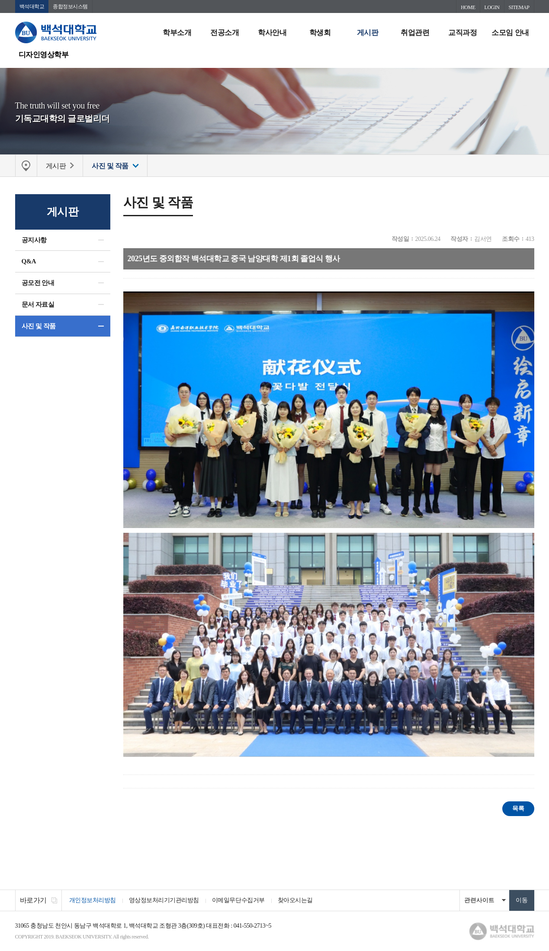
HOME (468, 7)
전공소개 (224, 33)
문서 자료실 (38, 304)
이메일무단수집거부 (238, 900)
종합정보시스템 (70, 6)
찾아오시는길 (295, 900)
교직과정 (462, 33)
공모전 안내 (38, 282)
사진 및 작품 (39, 326)
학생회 (320, 33)
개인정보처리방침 (92, 900)
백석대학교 (32, 6)
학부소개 (177, 33)
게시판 (368, 33)
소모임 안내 (510, 33)
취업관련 (415, 33)
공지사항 (34, 240)
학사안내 (272, 33)
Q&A (29, 261)
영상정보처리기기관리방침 (164, 900)
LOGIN (492, 7)
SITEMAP (519, 7)
